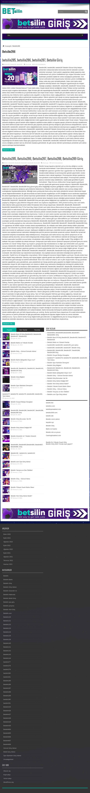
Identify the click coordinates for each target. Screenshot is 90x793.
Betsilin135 (7, 636)
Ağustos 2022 (8, 549)
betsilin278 (7, 666)
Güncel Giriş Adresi (9, 748)
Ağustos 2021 (8, 557)
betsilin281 (7, 677)
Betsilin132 (7, 624)
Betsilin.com (7, 613)
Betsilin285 (7, 64)
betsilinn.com (50, 406)
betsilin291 (7, 703)
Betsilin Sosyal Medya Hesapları (22, 402)
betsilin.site (49, 416)
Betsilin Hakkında (9, 594)
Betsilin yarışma (8, 606)
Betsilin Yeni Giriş (9, 609)
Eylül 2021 (7, 553)
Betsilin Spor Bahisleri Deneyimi (21, 385)
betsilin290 (7, 699)
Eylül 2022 (7, 545)
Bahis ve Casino (51, 429)
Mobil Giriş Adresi (9, 752)
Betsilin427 (7, 714)
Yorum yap (28, 64)
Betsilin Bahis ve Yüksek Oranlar (22, 343)
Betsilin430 (7, 726)
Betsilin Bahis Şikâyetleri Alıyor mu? (23, 360)
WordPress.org (8, 782)
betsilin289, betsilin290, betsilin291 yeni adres (62, 345)
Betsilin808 (7, 744)
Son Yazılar (23, 330)
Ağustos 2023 (8, 542)
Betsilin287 (19, 64)
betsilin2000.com (51, 412)
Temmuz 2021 (8, 560)
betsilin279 (7, 669)
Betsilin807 (7, 740)
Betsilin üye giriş (8, 602)
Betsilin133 (7, 628)
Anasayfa (6, 46)
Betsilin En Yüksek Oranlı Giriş (56, 442)
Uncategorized (8, 759)
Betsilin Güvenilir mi (10, 591)
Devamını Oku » (8, 150)
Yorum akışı (7, 778)
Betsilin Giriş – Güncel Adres (20, 479)
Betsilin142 (7, 651)
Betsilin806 (7, 737)
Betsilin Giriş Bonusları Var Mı (21, 419)
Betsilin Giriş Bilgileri (18, 377)
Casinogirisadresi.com (53, 435)
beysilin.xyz (50, 422)
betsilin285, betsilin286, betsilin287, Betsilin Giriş (32, 60)
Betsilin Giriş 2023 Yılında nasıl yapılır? (59, 444)
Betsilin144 (7, 658)
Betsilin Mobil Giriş (9, 598)
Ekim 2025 (7, 534)
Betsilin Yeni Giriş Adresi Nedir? (21, 496)
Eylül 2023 (7, 538)
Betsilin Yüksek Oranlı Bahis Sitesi (22, 487)
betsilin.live (49, 403)
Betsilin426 (7, 711)
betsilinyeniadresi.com (53, 409)
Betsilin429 (7, 722)
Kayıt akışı (7, 775)
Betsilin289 (37, 163)
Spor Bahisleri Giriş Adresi (12, 755)
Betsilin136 (7, 639)
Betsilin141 (7, 647)
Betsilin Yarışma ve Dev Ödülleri (21, 470)
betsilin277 (7, 662)
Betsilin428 (7, 718)
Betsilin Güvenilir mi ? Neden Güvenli (23, 436)
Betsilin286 (13, 64)
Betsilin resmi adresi (53, 419)
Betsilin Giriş (50, 426)
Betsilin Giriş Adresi (10, 587)
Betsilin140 (7, 643)
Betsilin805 (7, 733)
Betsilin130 (7, 617)
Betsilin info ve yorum (53, 432)
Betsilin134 (7, 632)
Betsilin (6, 163)
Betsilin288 (30, 163)
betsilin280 (7, 673)
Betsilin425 (7, 707)
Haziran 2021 (7, 564)
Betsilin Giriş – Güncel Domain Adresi (23, 351)
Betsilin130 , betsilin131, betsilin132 (23, 453)
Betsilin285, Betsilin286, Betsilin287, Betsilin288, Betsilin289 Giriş (42, 158)
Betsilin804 (7, 729)
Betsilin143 (7, 654)
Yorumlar (37, 330)
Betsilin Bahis (8, 579)
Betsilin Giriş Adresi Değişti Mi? (21, 427)
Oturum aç (7, 771)
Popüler (9, 330)
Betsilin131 (7, 621)
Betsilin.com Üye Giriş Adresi (20, 462)
